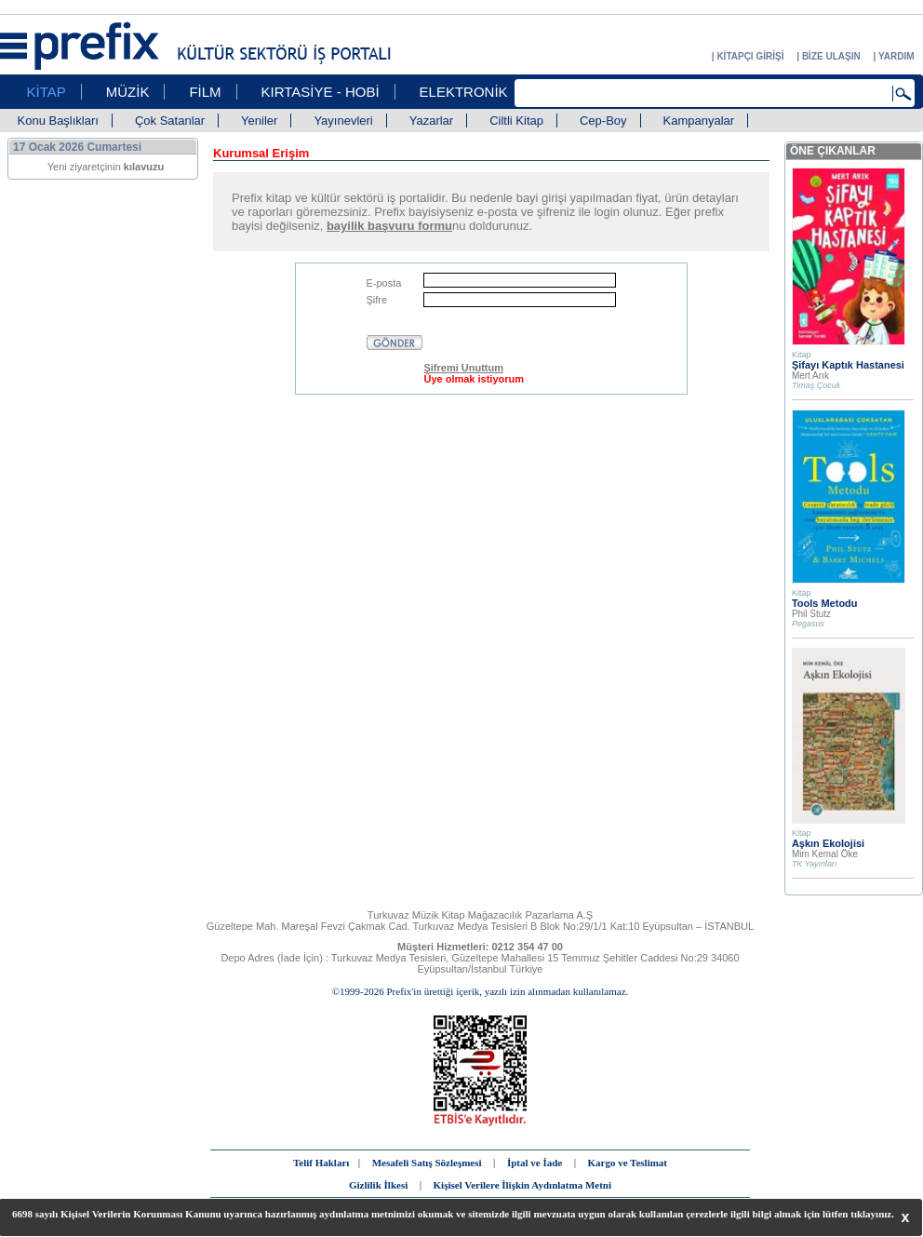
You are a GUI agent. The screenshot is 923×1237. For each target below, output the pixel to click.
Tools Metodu (825, 603)
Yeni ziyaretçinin (106, 166)
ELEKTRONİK (464, 92)
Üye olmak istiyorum (473, 378)
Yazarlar (431, 121)
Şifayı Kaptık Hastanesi (848, 364)
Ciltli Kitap (516, 121)
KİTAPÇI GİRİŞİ (749, 56)
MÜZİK (128, 92)
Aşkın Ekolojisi (828, 843)
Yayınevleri (343, 121)
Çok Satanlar (170, 121)
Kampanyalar (699, 121)
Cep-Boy (603, 121)
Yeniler (259, 121)
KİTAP (46, 92)
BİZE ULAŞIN (831, 56)
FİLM (205, 92)
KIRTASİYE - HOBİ (320, 92)
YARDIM (896, 56)
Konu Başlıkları (58, 121)
